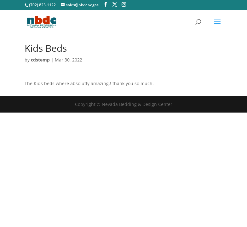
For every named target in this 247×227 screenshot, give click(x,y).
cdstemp (40, 60)
